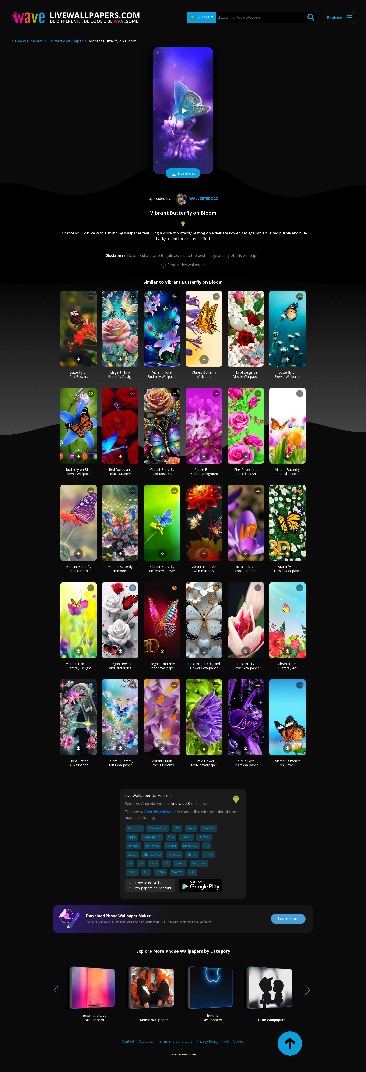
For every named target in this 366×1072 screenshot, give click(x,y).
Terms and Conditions (174, 1041)
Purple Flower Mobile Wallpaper (204, 763)
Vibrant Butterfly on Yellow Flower (162, 568)
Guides (238, 1041)
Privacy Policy (207, 1041)
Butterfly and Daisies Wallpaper (287, 568)
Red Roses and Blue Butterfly (120, 471)
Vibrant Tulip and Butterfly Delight (78, 666)
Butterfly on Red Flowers (78, 374)
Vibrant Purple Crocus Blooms (162, 763)
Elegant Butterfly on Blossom (78, 568)
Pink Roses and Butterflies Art (245, 471)
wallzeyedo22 (196, 198)
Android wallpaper (160, 811)
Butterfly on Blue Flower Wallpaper (79, 471)
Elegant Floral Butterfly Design (120, 374)
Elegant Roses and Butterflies (120, 666)
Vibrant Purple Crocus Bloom (246, 568)
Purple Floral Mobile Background (204, 471)
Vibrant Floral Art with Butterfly (204, 568)
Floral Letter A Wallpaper (78, 763)
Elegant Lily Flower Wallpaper (246, 666)
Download (183, 174)
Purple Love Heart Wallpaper (246, 763)
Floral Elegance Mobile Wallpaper (246, 374)
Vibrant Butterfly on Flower (287, 763)
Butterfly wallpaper (66, 41)
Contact (128, 1041)
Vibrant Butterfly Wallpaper (204, 374)
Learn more (288, 918)
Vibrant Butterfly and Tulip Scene (287, 471)
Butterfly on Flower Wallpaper (287, 374)
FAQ (225, 1041)
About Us (145, 1041)
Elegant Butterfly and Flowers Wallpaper (204, 666)
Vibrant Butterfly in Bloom (120, 568)
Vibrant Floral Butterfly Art (287, 666)
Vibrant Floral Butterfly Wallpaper (162, 374)
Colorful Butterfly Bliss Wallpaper (120, 763)
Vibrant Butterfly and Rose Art (162, 471)
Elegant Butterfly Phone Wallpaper (162, 666)
